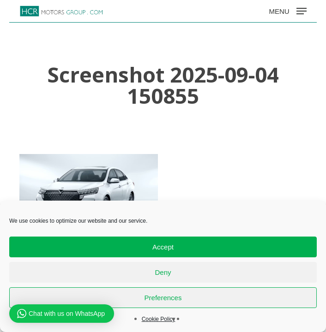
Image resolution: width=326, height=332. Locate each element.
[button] (287, 10)
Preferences (163, 298)
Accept (163, 247)
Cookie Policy (158, 319)
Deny (163, 272)
